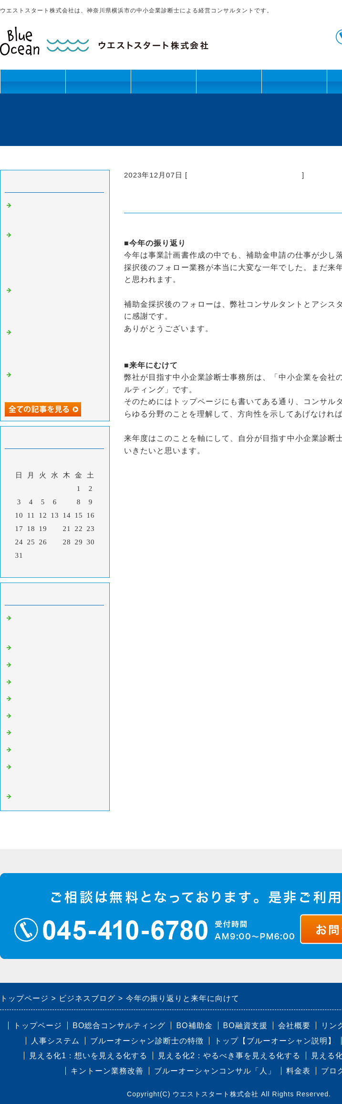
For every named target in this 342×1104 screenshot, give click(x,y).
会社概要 (294, 1025)
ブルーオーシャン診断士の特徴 (147, 1041)
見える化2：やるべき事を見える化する (229, 1056)
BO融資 (27, 716)
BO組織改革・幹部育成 (54, 665)
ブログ (294, 81)
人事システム (55, 1041)
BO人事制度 (35, 699)
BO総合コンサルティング (119, 1025)
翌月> (74, 568)
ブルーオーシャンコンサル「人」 (215, 1071)
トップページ (33, 81)
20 (55, 528)
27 (55, 542)
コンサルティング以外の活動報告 (244, 175)
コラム (25, 797)
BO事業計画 (35, 648)
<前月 (35, 568)
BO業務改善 (35, 682)
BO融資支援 (245, 1025)
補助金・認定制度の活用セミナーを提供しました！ (56, 345)
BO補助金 (31, 733)
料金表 (298, 1071)
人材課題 (98, 85)
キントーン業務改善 (107, 1071)
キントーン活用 (228, 85)
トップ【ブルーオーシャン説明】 (275, 1041)
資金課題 (163, 85)
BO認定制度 (35, 750)
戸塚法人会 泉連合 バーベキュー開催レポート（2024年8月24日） (54, 303)
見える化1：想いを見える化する (88, 1056)
